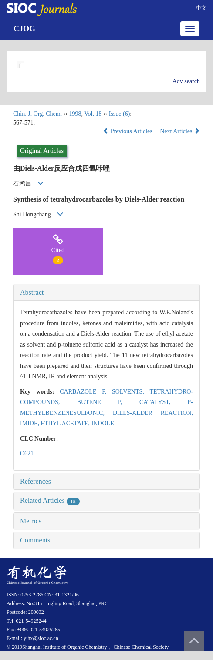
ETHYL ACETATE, (66, 423)
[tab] (106, 292)
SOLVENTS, (131, 391)
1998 (75, 114)
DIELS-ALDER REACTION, (153, 413)
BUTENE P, (108, 402)
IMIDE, (30, 423)
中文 (201, 8)
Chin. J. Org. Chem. (37, 114)
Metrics (30, 521)
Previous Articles (128, 131)
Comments (35, 540)
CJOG (24, 28)
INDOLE (102, 423)
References (35, 481)
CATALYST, (163, 402)
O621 (27, 453)
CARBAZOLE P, (86, 391)
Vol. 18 (92, 114)
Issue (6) (119, 114)
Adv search (186, 81)
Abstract (32, 292)
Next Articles (180, 131)
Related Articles (50, 500)
